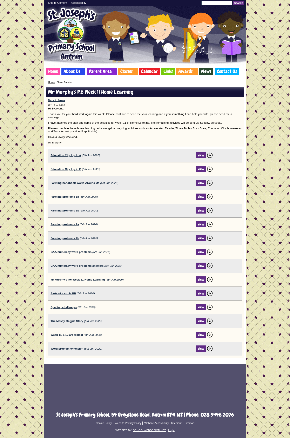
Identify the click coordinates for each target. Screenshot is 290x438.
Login (171, 430)
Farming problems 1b (64, 210)
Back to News (56, 100)
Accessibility (78, 2)
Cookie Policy (104, 423)
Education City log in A (65, 155)
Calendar (149, 71)
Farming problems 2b (64, 238)
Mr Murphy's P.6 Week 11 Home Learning (78, 279)
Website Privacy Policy (128, 423)
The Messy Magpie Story (67, 321)
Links (168, 71)
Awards (185, 71)
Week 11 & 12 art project (66, 334)
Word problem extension (67, 348)
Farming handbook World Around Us (75, 182)
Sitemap (189, 423)
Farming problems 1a (64, 196)
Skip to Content (57, 2)
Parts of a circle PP (63, 293)
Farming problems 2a (64, 224)
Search (238, 3)
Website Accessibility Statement (162, 423)
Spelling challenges (63, 307)
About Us (71, 71)
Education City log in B (65, 169)
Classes (126, 71)
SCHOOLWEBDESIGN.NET (149, 430)
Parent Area (100, 71)
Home (53, 71)
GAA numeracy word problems (71, 252)
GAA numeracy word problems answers (76, 265)
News (206, 71)
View (201, 155)
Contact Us (227, 71)
